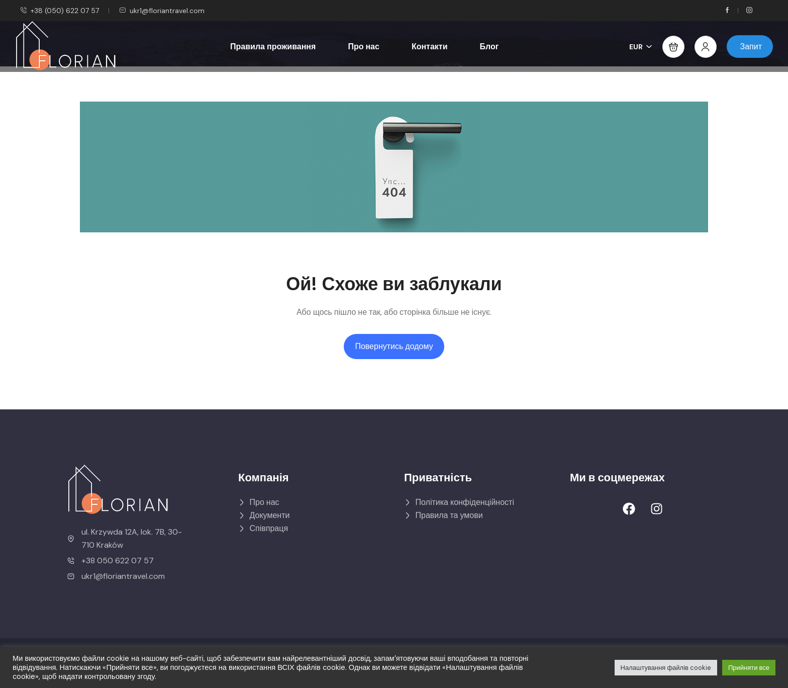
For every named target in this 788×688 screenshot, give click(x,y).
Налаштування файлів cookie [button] (666, 667)
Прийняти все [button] (748, 667)
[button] (673, 47)
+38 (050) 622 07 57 (59, 10)
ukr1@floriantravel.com (162, 10)
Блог (489, 46)
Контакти (430, 46)
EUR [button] (640, 46)
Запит (751, 46)
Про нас (363, 46)
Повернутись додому (394, 346)
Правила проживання (273, 46)
